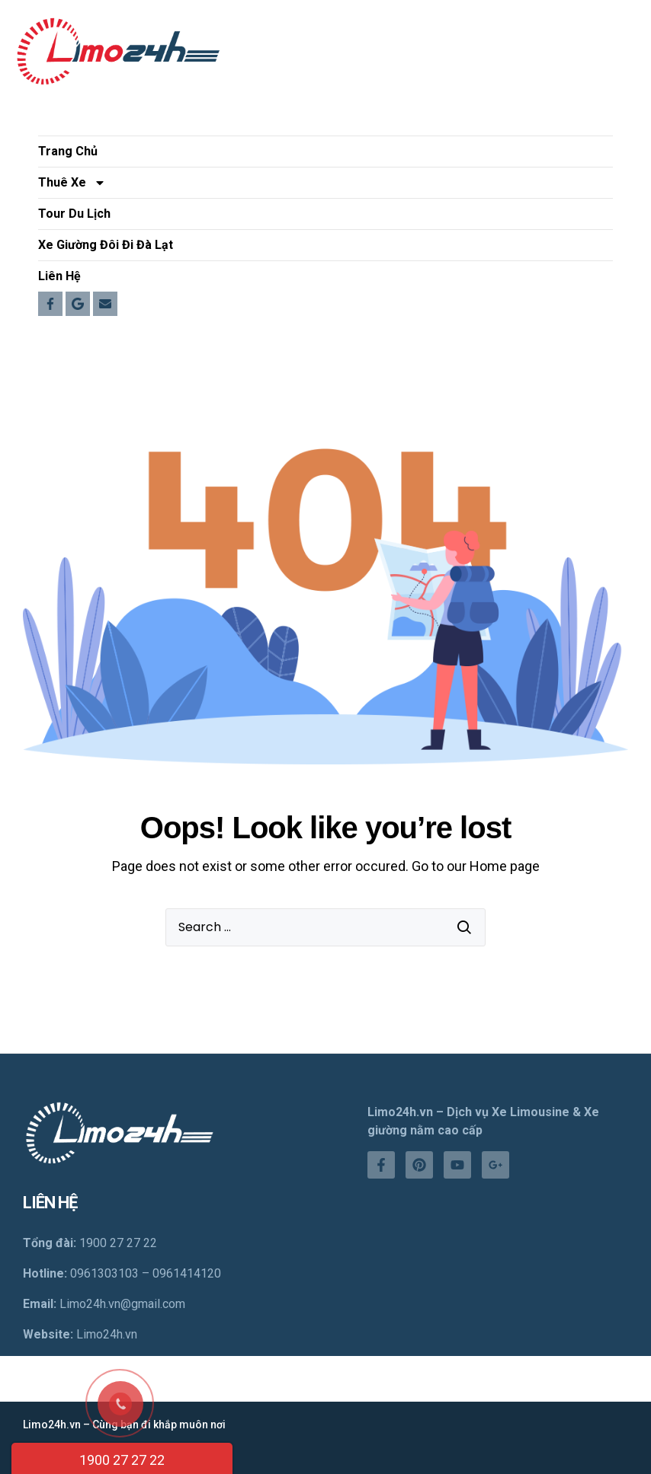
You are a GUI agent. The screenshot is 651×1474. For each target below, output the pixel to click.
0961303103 (104, 1273)
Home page (505, 866)
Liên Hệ (59, 276)
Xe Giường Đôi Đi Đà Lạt (105, 245)
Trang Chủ (68, 151)
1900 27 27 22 (122, 1460)
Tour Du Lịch (74, 213)
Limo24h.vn (106, 1334)
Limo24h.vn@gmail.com (122, 1304)
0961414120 (186, 1273)
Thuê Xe (72, 182)
